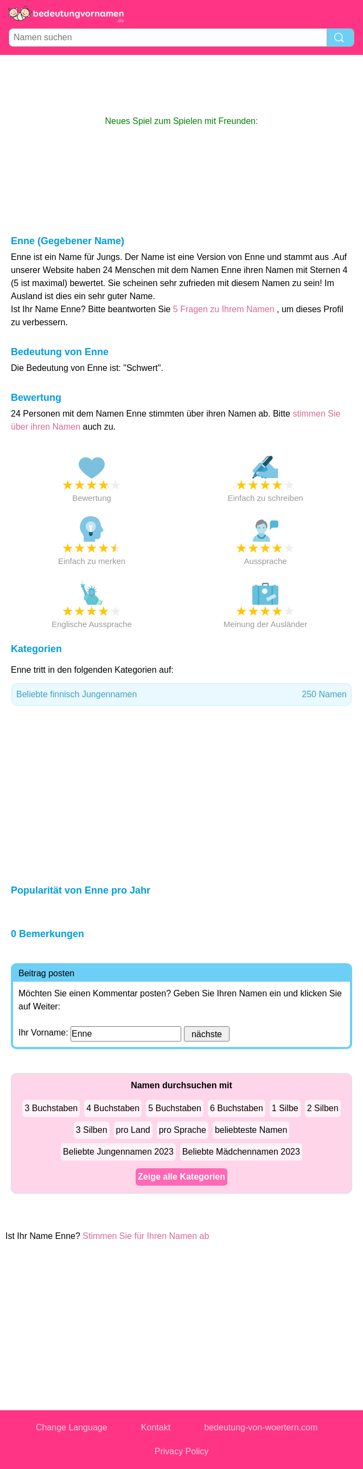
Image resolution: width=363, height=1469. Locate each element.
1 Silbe (285, 1108)
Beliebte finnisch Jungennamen (181, 694)
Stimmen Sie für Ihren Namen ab (145, 1236)
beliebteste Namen (251, 1130)
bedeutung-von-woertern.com (260, 1427)
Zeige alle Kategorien (181, 1176)
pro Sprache (182, 1130)
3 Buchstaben (51, 1108)
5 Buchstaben (174, 1108)
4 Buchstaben (112, 1108)
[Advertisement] (182, 84)
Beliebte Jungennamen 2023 (118, 1151)
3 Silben (91, 1130)
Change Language (71, 1427)
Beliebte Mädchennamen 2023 (241, 1151)
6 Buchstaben (236, 1108)
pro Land (133, 1130)
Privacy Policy (182, 1451)
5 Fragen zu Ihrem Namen (224, 309)
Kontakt (155, 1427)
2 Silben (323, 1108)
